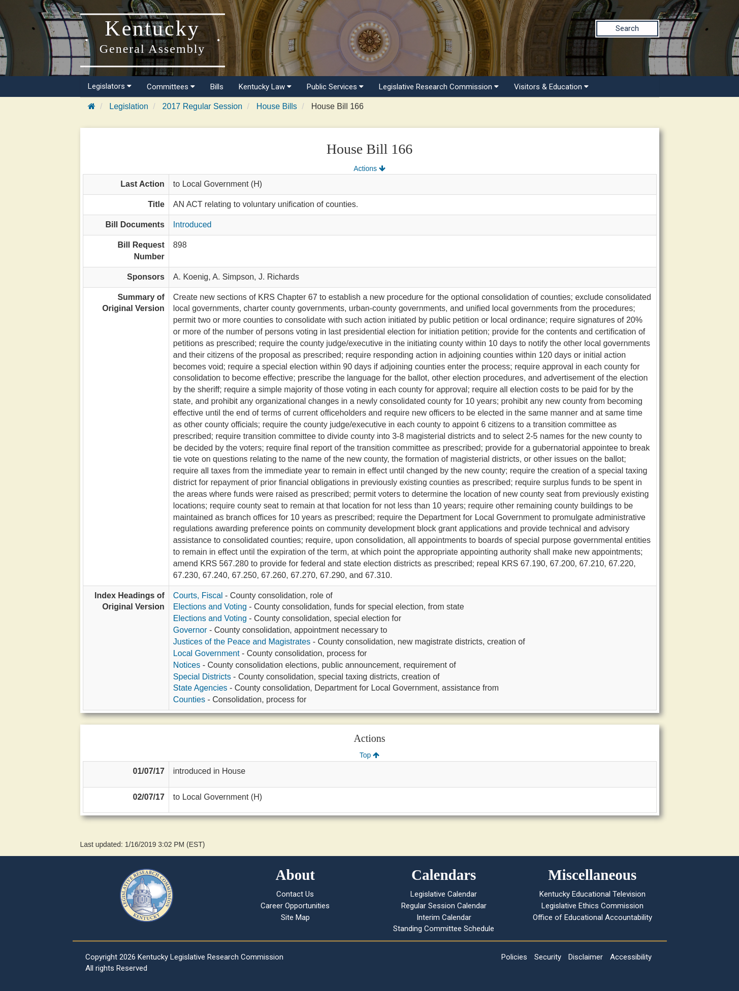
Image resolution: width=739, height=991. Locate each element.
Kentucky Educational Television (592, 894)
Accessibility (631, 957)
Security (547, 957)
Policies (514, 957)
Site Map (295, 917)
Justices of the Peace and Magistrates (241, 641)
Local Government (206, 653)
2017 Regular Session (202, 106)
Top (369, 755)
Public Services (335, 86)
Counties (189, 699)
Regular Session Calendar (444, 905)
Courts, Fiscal (198, 595)
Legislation (128, 106)
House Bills (276, 106)
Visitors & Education (551, 86)
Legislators (110, 86)
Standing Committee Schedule (443, 928)
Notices (186, 665)
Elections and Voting (210, 606)
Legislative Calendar (443, 894)
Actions (369, 168)
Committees (171, 86)
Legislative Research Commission (439, 86)
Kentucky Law (265, 86)
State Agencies (200, 688)
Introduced (192, 224)
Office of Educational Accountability (592, 917)
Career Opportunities (295, 905)
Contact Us (295, 894)
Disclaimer (585, 957)
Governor (190, 630)
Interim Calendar (443, 917)
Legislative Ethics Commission (592, 905)
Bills (216, 86)
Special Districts (202, 676)
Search (627, 28)
